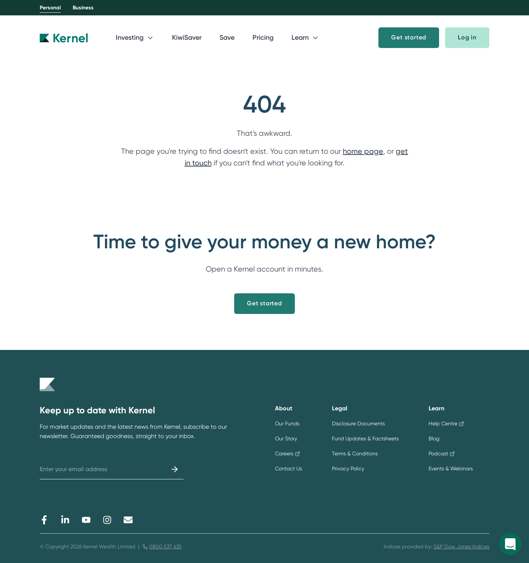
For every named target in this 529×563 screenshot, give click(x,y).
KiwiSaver (187, 37)
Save (227, 37)
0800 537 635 (165, 546)
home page (363, 151)
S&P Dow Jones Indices (461, 546)
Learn (305, 37)
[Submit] (175, 469)
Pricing (263, 37)
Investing (135, 37)
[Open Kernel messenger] (510, 544)
